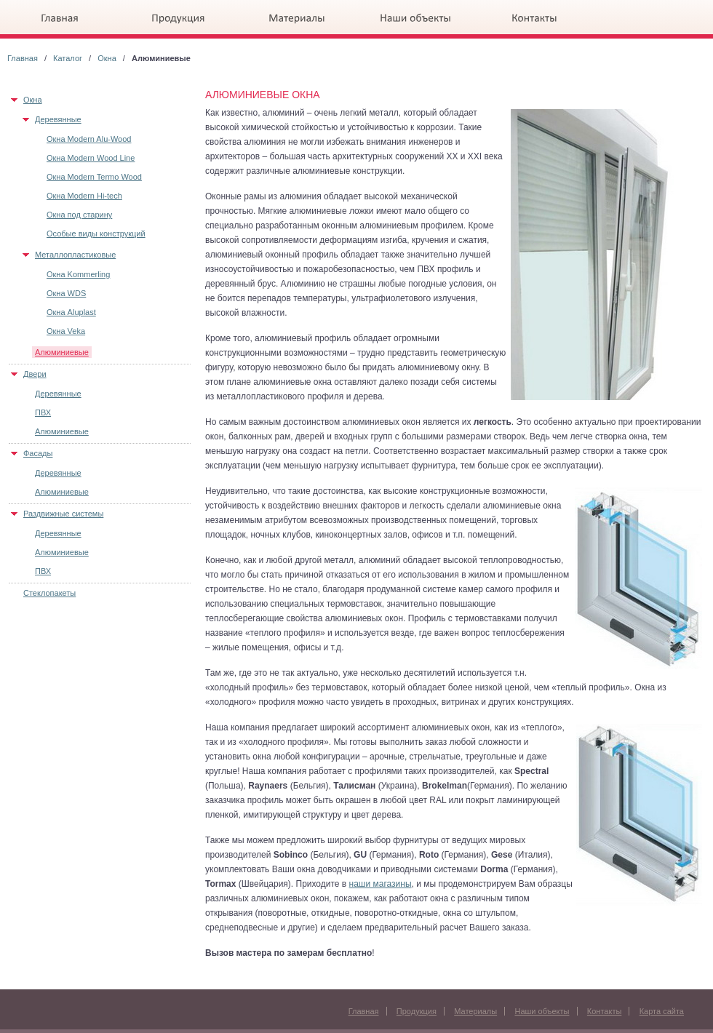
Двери (35, 374)
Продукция (417, 1011)
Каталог (67, 58)
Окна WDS (66, 293)
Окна (106, 58)
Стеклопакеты (49, 593)
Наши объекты (541, 1011)
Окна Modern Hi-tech (84, 195)
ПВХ (43, 412)
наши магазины (380, 884)
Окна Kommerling (78, 274)
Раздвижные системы (63, 513)
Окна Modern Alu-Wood (89, 139)
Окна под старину (79, 214)
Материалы (475, 1011)
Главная (22, 58)
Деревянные (58, 119)
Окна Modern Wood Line (91, 157)
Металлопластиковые (75, 254)
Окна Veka (66, 331)
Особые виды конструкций (96, 233)
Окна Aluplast (71, 312)
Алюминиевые (62, 352)
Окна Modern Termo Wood (94, 176)
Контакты (604, 1011)
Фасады (37, 453)
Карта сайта (662, 1011)
